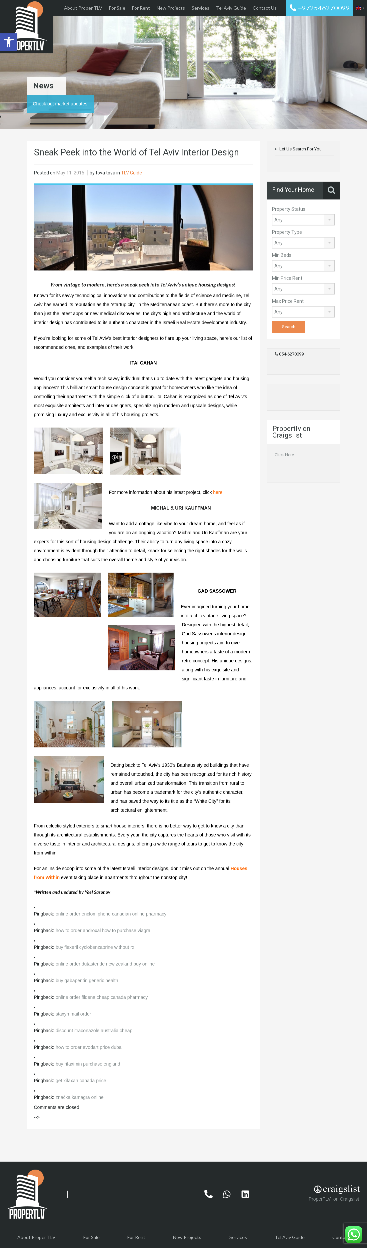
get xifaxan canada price (81, 1080)
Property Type (287, 232)
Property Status (288, 209)
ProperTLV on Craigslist (334, 1199)
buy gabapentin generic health (87, 980)
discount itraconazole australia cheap (94, 1030)
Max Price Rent (288, 301)
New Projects (171, 8)
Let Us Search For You (300, 148)
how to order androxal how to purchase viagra (103, 930)
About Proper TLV (83, 8)
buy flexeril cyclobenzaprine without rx (95, 947)
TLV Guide (131, 172)
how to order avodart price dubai (89, 1047)
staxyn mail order (73, 1014)
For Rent (141, 8)
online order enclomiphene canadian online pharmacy (111, 913)
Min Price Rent (287, 278)
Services (200, 8)
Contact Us (265, 8)
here (217, 492)
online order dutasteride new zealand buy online (105, 964)
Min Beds (281, 255)
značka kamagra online (80, 1097)
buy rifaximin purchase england (88, 1064)
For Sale (117, 8)
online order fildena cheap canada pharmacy (102, 997)
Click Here (284, 454)
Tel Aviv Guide (231, 8)
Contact (341, 1237)
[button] (8, 42)
